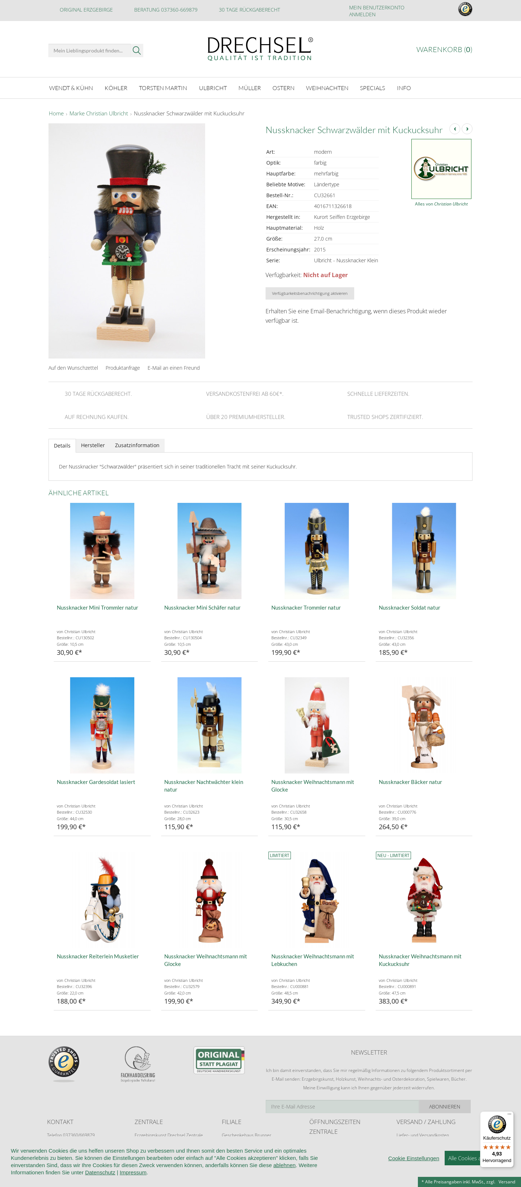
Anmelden (362, 14)
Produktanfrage (123, 367)
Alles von (441, 204)
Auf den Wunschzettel (73, 367)
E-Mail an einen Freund (174, 367)
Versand (507, 1182)
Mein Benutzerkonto (376, 7)
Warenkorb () (444, 49)
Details (62, 445)
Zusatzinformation (137, 445)
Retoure (404, 1142)
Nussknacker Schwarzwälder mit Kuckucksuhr (189, 113)
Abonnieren (446, 1106)
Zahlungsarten (411, 1149)
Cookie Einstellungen (413, 1179)
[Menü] (509, 1115)
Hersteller (93, 445)
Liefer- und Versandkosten (423, 1135)
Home (56, 113)
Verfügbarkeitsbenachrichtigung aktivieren (310, 293)
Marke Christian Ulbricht (98, 113)
